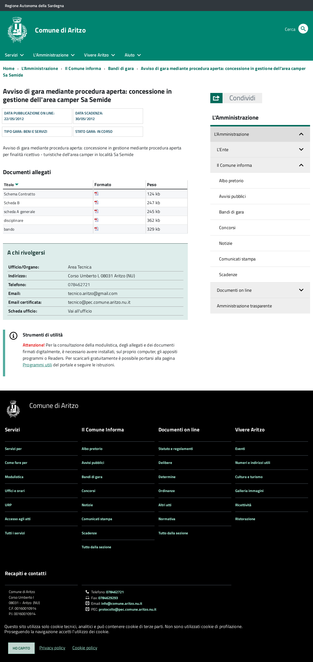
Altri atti (164, 505)
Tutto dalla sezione (96, 547)
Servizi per (13, 448)
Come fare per (16, 462)
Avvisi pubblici (232, 196)
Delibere (165, 462)
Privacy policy (52, 647)
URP (8, 505)
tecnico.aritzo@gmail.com (92, 293)
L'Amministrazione (40, 68)
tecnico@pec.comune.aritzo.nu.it (99, 302)
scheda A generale (19, 211)
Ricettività (243, 505)
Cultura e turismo (249, 477)
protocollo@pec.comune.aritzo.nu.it (127, 609)
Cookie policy (84, 647)
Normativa (166, 519)
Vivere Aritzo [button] (96, 55)
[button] (242, 98)
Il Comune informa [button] (234, 165)
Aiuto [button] (130, 55)
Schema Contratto (19, 194)
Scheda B (12, 203)
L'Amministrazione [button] (50, 55)
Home (8, 68)
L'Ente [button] (222, 149)
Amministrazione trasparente (244, 306)
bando (9, 229)
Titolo (11, 185)
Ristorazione (245, 519)
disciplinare (13, 220)
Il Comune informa (83, 68)
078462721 (79, 284)
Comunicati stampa (237, 259)
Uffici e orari (15, 491)
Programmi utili (37, 364)
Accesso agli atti (18, 519)
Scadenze (228, 274)
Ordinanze (166, 491)
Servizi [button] (11, 55)
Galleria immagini (249, 491)
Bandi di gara (121, 68)
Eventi (240, 448)
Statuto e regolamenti (175, 448)
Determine (167, 477)
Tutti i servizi (15, 533)
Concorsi (227, 227)
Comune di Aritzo (60, 30)
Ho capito (21, 648)
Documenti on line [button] (234, 290)
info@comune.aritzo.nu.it (121, 603)
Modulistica (14, 477)
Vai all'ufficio (80, 311)
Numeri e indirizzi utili (252, 462)
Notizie (225, 243)
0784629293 (108, 598)
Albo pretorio (231, 180)
